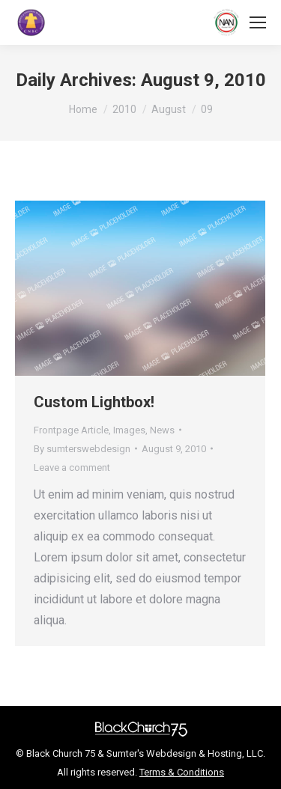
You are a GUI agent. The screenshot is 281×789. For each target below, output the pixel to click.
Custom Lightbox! (94, 402)
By (82, 448)
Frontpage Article (71, 430)
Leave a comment (72, 467)
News (162, 430)
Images (129, 430)
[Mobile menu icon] (258, 22)
